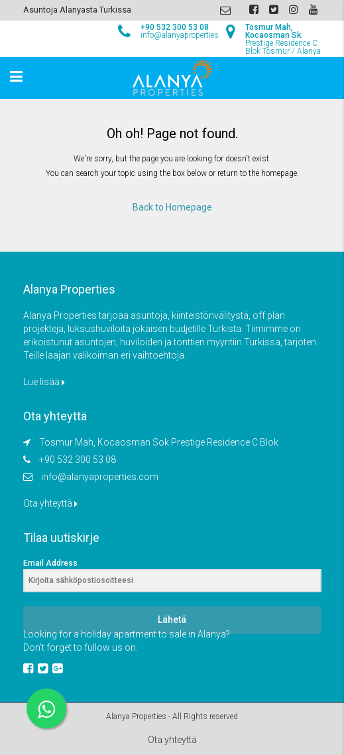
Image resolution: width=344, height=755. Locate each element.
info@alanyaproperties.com (99, 476)
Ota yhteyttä (50, 503)
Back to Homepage (172, 207)
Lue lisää (44, 382)
